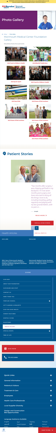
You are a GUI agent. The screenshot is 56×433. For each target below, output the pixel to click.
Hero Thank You (8, 296)
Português (45, 427)
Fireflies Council (9, 301)
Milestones (7, 322)
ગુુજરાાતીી (6, 424)
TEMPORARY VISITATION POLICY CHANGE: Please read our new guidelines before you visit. (29, 0)
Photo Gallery (10, 326)
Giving (5, 34)
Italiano (44, 424)
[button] (47, 430)
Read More (40, 215)
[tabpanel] (28, 171)
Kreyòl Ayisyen (21, 424)
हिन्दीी (31, 424)
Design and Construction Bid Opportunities (14, 411)
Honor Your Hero (9, 313)
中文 (18, 427)
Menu (4, 430)
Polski (31, 427)
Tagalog (32, 421)
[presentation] (43, 201)
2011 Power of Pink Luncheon (40, 139)
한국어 (6, 427)
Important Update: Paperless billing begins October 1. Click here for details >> (29, 2)
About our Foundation (11, 283)
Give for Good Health (10, 309)
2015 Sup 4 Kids (16, 101)
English (6, 421)
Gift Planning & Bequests (12, 305)
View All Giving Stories (42, 223)
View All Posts (40, 233)
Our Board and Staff (10, 288)
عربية (18, 421)
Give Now (6, 279)
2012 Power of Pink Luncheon (40, 120)
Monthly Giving (8, 318)
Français (44, 421)
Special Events (8, 330)
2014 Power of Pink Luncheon (40, 101)
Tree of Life (7, 335)
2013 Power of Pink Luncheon (16, 120)
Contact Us (7, 292)
